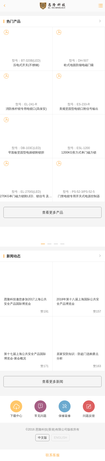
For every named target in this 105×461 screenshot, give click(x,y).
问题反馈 (89, 416)
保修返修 (65, 416)
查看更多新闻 (52, 382)
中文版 (42, 437)
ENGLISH (60, 437)
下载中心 (16, 416)
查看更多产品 (52, 212)
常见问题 (40, 416)
